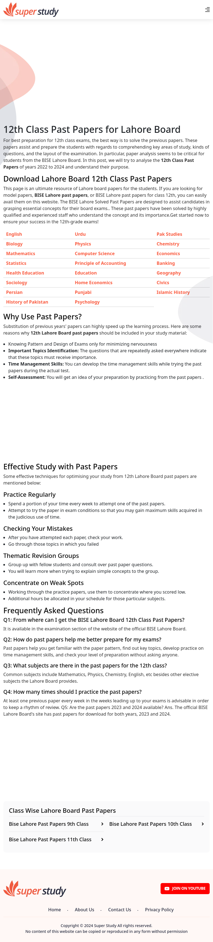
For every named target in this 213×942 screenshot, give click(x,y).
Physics (83, 244)
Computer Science (95, 253)
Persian (14, 292)
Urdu (80, 234)
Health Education (25, 273)
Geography (169, 273)
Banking (166, 263)
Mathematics (20, 253)
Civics (163, 283)
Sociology (16, 283)
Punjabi (83, 292)
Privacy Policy (159, 910)
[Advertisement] (106, 85)
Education (86, 273)
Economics (168, 253)
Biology (14, 244)
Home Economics (94, 283)
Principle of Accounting (100, 263)
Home (54, 910)
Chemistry (168, 244)
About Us (84, 910)
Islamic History (173, 292)
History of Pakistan (27, 302)
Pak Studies (169, 234)
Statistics (16, 263)
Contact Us (119, 910)
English (14, 234)
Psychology (87, 302)
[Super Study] (31, 9)
